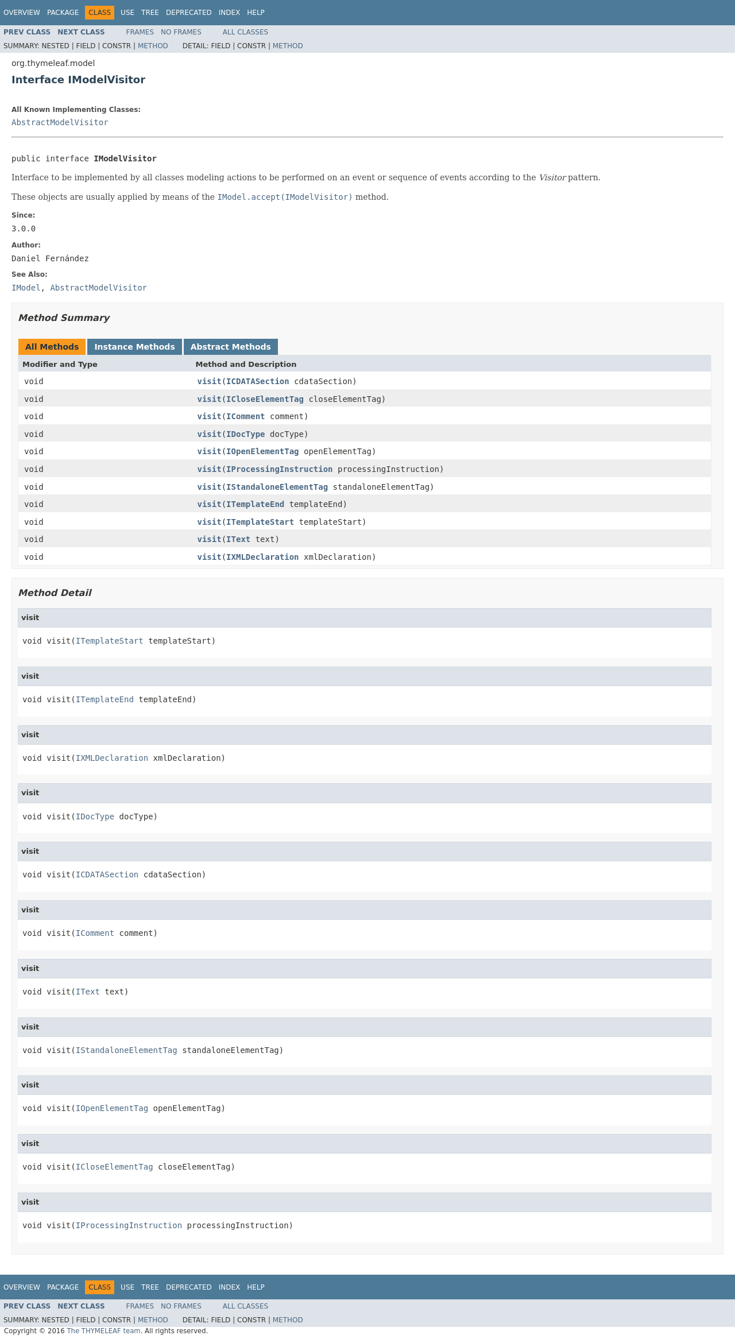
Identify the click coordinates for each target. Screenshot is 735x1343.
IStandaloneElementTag (277, 486)
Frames (140, 32)
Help (256, 13)
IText (238, 539)
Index (230, 13)
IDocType (245, 434)
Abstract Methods (231, 346)
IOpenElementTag (262, 451)
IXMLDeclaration (262, 557)
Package (63, 13)
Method (153, 46)
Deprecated (189, 13)
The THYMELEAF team (103, 1331)
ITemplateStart (260, 522)
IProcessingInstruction (279, 469)
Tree (150, 13)
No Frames (181, 32)
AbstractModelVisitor (60, 122)
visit (210, 381)
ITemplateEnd (255, 504)
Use (127, 13)
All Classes (245, 32)
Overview (21, 13)
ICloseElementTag (265, 399)
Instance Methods (134, 346)
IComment (245, 416)
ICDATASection (257, 381)
